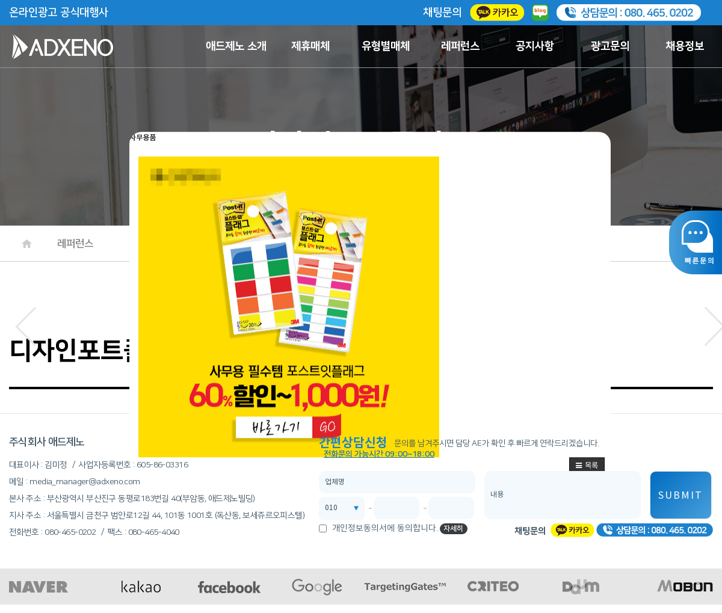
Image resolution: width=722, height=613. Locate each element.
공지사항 (535, 46)
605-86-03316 (162, 465)
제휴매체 (310, 46)
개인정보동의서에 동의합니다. (385, 528)
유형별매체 (386, 46)
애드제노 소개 (236, 46)
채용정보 (684, 46)
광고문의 (610, 46)
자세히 (453, 528)
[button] (25, 323)
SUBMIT (680, 495)
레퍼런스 (460, 46)
